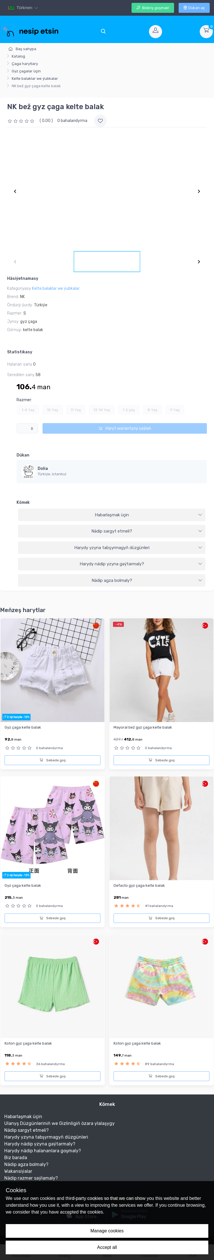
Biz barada (15, 1157)
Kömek (23, 502)
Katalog (18, 56)
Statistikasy (19, 352)
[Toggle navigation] (103, 31)
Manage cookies (107, 1230)
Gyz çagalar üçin (26, 71)
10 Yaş (52, 410)
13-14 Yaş (102, 410)
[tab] (112, 515)
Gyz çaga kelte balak (23, 727)
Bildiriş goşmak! (152, 8)
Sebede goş (53, 760)
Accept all (107, 1247)
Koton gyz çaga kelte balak (28, 1043)
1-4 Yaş (28, 410)
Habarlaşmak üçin (149, 514)
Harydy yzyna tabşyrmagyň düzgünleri (138, 547)
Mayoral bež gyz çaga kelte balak (143, 727)
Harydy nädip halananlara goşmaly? (42, 1150)
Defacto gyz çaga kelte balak (139, 885)
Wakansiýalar (18, 1171)
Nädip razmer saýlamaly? (31, 1178)
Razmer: (24, 399)
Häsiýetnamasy (22, 278)
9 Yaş (175, 410)
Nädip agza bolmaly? (147, 580)
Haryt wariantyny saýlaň (124, 428)
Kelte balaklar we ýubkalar (35, 78)
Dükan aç (194, 8)
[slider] (21, 121)
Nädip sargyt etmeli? (146, 531)
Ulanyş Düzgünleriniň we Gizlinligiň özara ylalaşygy (59, 1123)
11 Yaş (76, 410)
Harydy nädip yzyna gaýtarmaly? (141, 563)
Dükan (23, 455)
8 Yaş (153, 410)
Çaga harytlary (25, 64)
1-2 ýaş (129, 410)
